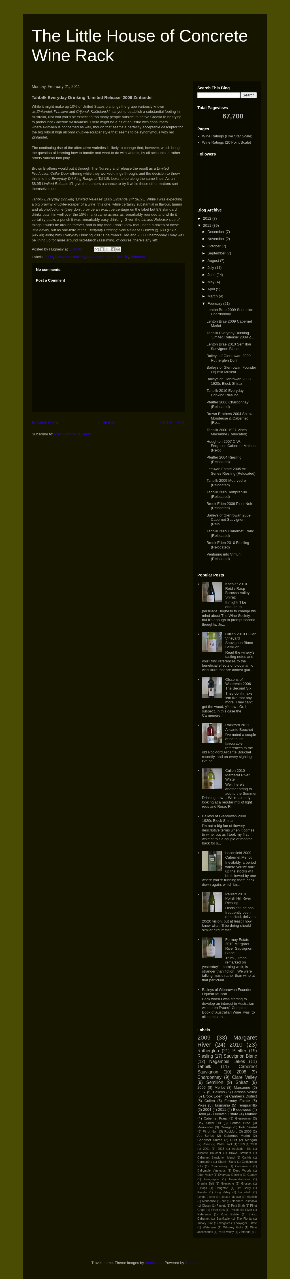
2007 (201, 1092)
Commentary (219, 1166)
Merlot (220, 1087)
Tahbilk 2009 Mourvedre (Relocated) (226, 482)
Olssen (206, 1205)
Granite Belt (205, 1183)
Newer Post (45, 422)
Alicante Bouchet (209, 1153)
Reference (204, 1214)
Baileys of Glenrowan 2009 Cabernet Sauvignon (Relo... (228, 519)
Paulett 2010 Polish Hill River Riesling (238, 898)
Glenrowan (243, 1118)
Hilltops (202, 1188)
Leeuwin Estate (225, 1114)
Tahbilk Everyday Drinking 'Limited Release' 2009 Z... (230, 335)
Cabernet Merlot (237, 1135)
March (213, 296)
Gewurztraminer (239, 1179)
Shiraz (242, 1082)
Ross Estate (230, 1214)
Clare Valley (244, 1077)
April (212, 289)
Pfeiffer (239, 1050)
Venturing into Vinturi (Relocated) (223, 556)
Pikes (201, 1105)
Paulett (220, 1205)
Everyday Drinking (70, 257)
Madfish (252, 1196)
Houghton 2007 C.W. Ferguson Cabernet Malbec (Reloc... (230, 445)
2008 (241, 1072)
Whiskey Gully (233, 1227)
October (215, 246)
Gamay (252, 1174)
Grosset (246, 1183)
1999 (241, 1144)
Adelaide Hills (241, 1148)
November (217, 239)
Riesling (205, 1056)
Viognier (224, 1223)
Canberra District (243, 1096)
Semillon (214, 1082)
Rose (206, 1144)
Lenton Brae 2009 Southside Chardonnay (229, 312)
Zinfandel (137, 257)
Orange (226, 1127)
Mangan (251, 1140)
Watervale (209, 1227)
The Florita (244, 1218)
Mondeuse (209, 1201)
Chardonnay (209, 1077)
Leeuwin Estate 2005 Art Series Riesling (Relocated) (230, 471)
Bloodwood (242, 1109)
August (214, 260)
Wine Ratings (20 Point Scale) (226, 142)
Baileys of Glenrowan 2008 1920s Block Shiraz (228, 381)
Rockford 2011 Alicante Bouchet (239, 727)
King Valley (223, 1192)
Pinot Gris (218, 1209)
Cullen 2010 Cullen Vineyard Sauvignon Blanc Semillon (240, 640)
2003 (221, 1148)
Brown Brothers (240, 1153)
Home (109, 422)
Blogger (191, 1263)
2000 (253, 1144)
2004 (207, 1109)
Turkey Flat (205, 1223)
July (211, 267)
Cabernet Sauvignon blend (215, 1157)
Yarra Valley (226, 1231)
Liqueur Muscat (231, 1196)
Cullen (209, 1101)
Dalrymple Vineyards (211, 1170)
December (217, 232)
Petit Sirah (238, 1205)
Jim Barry (244, 1188)
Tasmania (222, 1105)
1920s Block (224, 1144)
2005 (247, 1131)
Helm (201, 1114)
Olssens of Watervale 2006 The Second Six (238, 683)
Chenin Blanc (227, 1161)
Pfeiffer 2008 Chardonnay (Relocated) (227, 404)
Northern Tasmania (244, 1201)
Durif (233, 1140)
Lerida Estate (206, 1196)
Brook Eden (212, 1096)
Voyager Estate (246, 1223)
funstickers (154, 1263)
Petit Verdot (248, 1127)
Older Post (172, 422)
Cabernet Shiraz (209, 1140)
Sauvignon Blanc (240, 1056)
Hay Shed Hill (209, 1123)
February (215, 303)
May (212, 282)
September (217, 253)
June (212, 275)
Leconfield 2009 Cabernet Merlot (238, 855)
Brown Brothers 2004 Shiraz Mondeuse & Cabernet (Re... (229, 418)
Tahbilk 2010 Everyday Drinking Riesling (225, 392)
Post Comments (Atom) (73, 434)
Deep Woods (242, 1170)
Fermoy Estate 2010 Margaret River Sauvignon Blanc (238, 946)
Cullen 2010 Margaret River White (237, 774)
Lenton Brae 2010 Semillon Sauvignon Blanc (228, 346)
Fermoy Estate (237, 1101)
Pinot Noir (210, 1131)
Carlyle (246, 1157)
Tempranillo (247, 1105)
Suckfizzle (223, 1218)
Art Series (205, 1135)
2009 (49, 257)
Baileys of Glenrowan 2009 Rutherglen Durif (228, 358)
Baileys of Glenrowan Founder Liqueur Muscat (231, 369)
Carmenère (204, 1161)
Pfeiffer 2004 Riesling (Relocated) (223, 459)
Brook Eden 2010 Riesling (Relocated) (227, 545)
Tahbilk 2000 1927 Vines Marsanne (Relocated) (226, 432)
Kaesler (202, 1192)
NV (224, 1201)
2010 (235, 1044)
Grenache (227, 1183)
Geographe (211, 1179)
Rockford (231, 1131)
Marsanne (242, 1087)
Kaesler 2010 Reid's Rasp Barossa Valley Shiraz (237, 590)
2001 (206, 1148)
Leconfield (244, 1192)
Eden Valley (205, 1174)
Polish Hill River (241, 1209)
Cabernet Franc (215, 1118)
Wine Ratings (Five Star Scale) (227, 136)
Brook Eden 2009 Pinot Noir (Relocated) (229, 506)
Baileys (219, 1092)
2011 (207, 225)
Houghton (222, 1188)
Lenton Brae (240, 1123)
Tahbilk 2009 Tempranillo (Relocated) (226, 494)
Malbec (251, 1114)
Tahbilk (122, 257)
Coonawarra (243, 1166)
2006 (201, 1087)
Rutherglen (208, 1050)
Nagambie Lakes (100, 257)
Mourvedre (205, 1127)
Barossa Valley (244, 1092)
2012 (207, 218)
